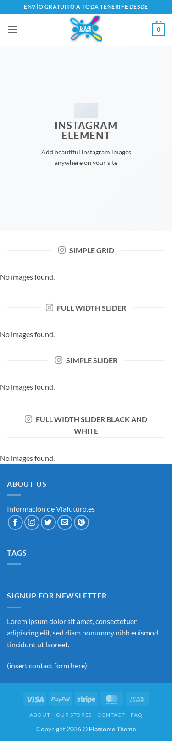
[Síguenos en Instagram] (31, 522)
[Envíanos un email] (64, 522)
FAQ (137, 714)
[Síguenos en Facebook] (15, 522)
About (39, 714)
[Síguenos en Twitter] (48, 522)
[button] (12, 29)
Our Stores (74, 714)
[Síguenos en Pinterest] (81, 522)
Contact (111, 714)
